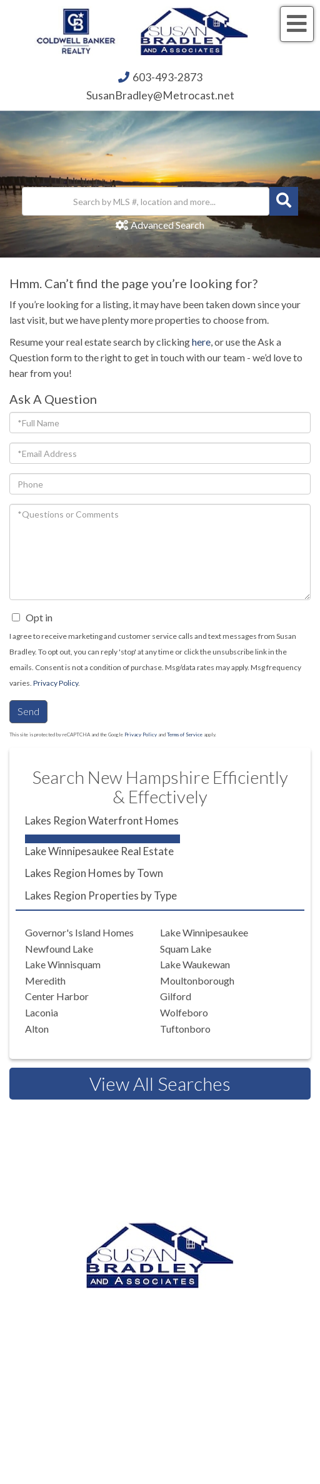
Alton (37, 1029)
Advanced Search (167, 225)
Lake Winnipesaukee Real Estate (99, 851)
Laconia (41, 1012)
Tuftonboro (185, 1029)
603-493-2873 (167, 77)
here (201, 342)
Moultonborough (197, 980)
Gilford (175, 996)
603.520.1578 (210, 1350)
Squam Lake (185, 949)
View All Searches (160, 1083)
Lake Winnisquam (63, 964)
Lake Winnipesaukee (204, 932)
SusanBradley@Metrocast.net (160, 95)
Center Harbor (57, 996)
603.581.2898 (176, 1366)
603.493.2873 (205, 1302)
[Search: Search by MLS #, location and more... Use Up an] (145, 201)
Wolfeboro (184, 1012)
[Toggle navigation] (297, 24)
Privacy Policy (55, 683)
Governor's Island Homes (79, 932)
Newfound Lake (59, 949)
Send (28, 711)
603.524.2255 (176, 1319)
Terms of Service (184, 734)
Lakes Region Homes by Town (94, 873)
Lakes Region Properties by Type (101, 895)
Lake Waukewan (195, 964)
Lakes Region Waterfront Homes (102, 820)
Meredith (45, 980)
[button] (283, 201)
